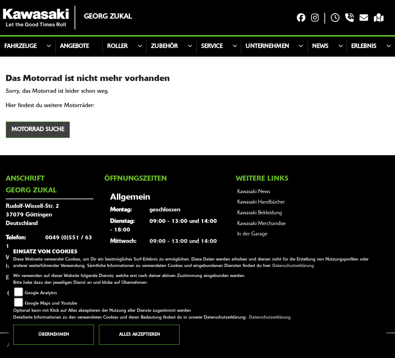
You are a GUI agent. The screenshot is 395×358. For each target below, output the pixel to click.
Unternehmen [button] (267, 46)
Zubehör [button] (164, 46)
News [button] (320, 46)
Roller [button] (117, 46)
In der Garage (252, 234)
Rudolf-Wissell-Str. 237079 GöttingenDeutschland (32, 215)
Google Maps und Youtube (51, 303)
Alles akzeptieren (139, 335)
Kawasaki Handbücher (261, 202)
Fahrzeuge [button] (20, 46)
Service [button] (212, 46)
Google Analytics (41, 293)
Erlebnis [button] (363, 46)
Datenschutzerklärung (293, 266)
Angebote (74, 46)
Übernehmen (53, 335)
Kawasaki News (253, 192)
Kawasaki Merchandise (261, 223)
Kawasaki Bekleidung (259, 213)
